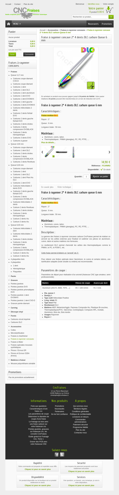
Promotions (107, 24)
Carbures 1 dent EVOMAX (23, 99)
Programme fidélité (80, 427)
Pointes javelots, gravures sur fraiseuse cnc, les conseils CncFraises (38, 431)
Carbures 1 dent (19, 87)
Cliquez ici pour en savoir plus (38, 469)
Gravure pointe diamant (20, 303)
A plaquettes (16, 262)
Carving (14, 308)
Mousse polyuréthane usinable (23, 363)
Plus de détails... (48, 142)
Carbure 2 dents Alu (21, 219)
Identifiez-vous (93, 4)
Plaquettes (17, 272)
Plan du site (80, 430)
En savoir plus (47, 187)
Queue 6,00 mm (17, 165)
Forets (13, 316)
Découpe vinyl (17, 312)
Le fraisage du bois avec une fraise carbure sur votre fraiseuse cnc (38, 424)
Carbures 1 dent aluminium (24, 93)
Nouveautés (93, 24)
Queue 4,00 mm (17, 144)
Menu (17, 24)
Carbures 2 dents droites (23, 124)
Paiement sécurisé (80, 425)
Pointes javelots (17, 284)
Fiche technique (64, 187)
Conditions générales (80, 411)
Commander (29, 54)
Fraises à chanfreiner (19, 336)
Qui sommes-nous (80, 406)
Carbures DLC (16, 322)
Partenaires (59, 411)
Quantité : (78, 177)
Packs (13, 276)
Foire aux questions (38, 406)
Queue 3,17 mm (17, 75)
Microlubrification (17, 333)
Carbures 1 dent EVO (21, 96)
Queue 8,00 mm (17, 225)
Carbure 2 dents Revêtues (23, 207)
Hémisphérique (19, 269)
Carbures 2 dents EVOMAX (24, 105)
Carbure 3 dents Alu (21, 222)
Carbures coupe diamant (23, 84)
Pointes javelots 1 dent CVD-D (23, 300)
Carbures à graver (20, 141)
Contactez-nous (80, 433)
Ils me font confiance (59, 414)
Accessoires (16, 327)
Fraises (14, 72)
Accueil (42, 30)
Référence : (96, 166)
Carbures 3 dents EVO (22, 138)
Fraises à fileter (17, 342)
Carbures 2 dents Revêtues (24, 162)
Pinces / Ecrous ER (18, 350)
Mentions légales (80, 409)
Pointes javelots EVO (19, 287)
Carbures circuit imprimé (20, 319)
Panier (12, 31)
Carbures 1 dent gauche (22, 102)
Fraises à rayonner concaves (22, 339)
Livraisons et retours (80, 417)
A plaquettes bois (17, 259)
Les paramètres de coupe (38, 414)
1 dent (15, 266)
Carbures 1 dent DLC (21, 90)
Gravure (14, 280)
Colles (13, 330)
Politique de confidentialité (80, 414)
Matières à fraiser (18, 360)
